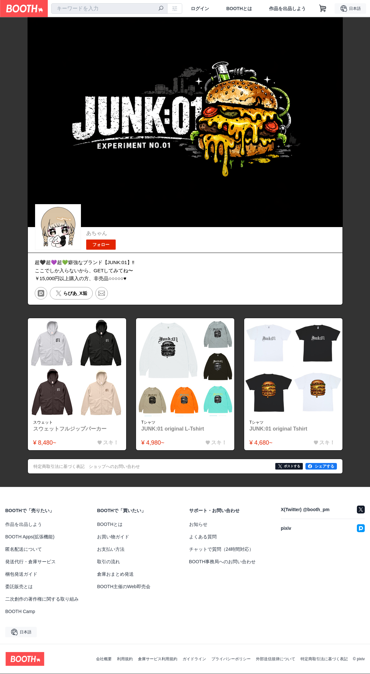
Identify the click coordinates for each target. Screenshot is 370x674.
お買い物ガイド (113, 537)
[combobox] (109, 8)
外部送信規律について (275, 659)
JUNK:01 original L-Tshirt (173, 429)
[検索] (161, 8)
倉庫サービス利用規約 (157, 659)
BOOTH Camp (20, 611)
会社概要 (104, 659)
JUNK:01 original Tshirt (279, 429)
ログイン (200, 8)
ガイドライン (194, 659)
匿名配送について (23, 549)
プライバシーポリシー (231, 659)
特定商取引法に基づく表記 (324, 659)
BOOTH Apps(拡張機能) (29, 537)
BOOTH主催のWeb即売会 (123, 586)
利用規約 (125, 659)
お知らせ (198, 524)
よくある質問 (203, 537)
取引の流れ (108, 562)
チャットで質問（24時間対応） (221, 549)
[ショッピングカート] (322, 8)
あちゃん (96, 233)
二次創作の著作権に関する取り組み (42, 599)
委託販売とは (19, 586)
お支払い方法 (111, 549)
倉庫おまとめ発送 (115, 574)
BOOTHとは (239, 8)
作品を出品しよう (287, 8)
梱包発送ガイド (21, 574)
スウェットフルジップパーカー (70, 429)
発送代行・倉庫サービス (30, 562)
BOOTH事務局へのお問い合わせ (222, 562)
